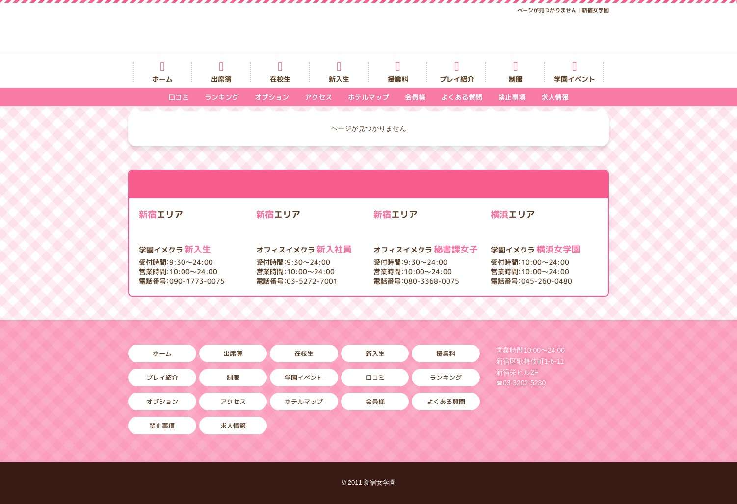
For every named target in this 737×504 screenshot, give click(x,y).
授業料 (398, 79)
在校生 (280, 79)
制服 (516, 79)
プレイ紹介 (457, 79)
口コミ (178, 96)
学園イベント (574, 79)
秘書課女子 (425, 249)
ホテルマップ (368, 96)
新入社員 (304, 249)
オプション (272, 96)
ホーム (162, 79)
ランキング (222, 96)
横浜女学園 (535, 249)
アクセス (318, 96)
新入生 (339, 79)
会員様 (415, 96)
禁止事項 (512, 96)
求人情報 (555, 96)
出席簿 (221, 79)
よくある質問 (461, 96)
